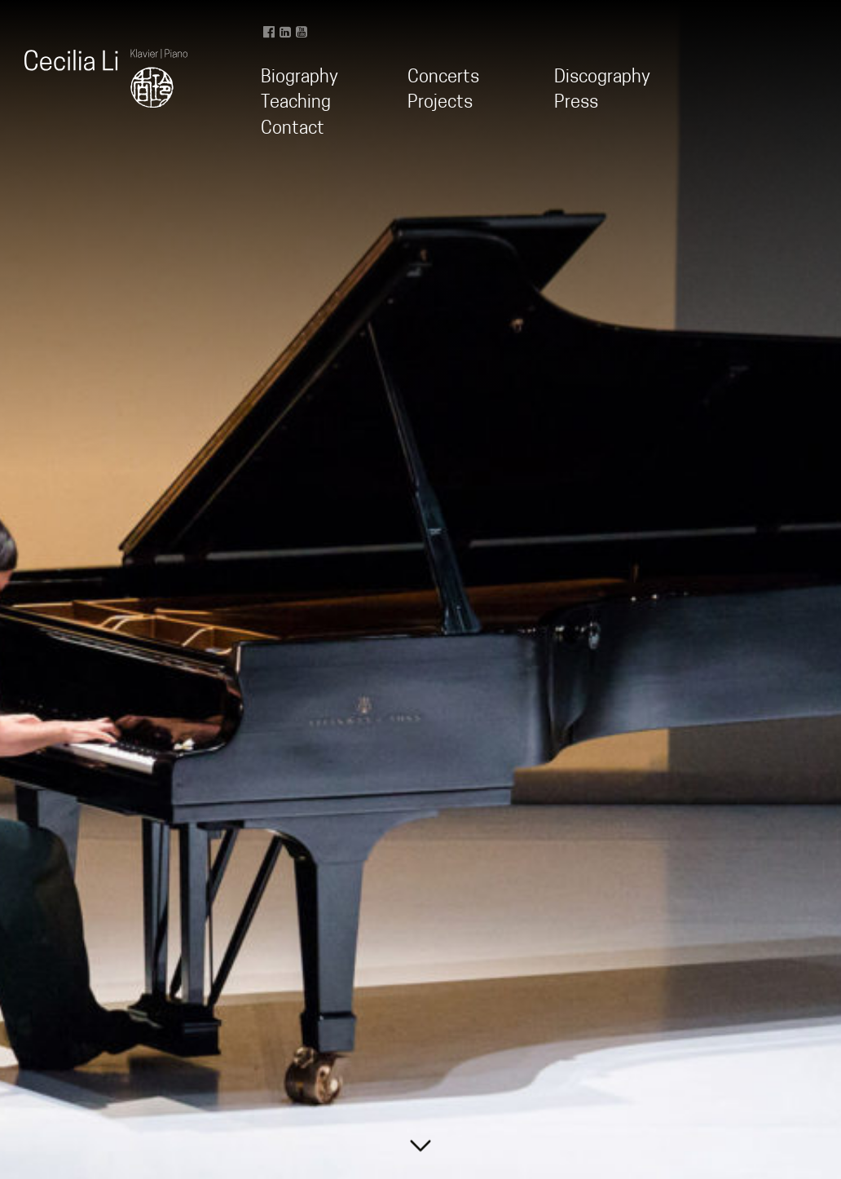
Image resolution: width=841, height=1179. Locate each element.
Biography (299, 77)
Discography (602, 77)
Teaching (296, 103)
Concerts (443, 77)
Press (576, 103)
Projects (440, 103)
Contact (292, 129)
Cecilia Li (105, 78)
